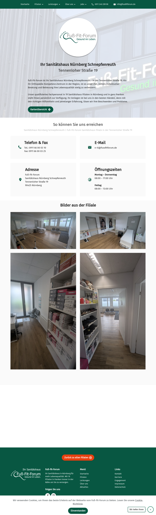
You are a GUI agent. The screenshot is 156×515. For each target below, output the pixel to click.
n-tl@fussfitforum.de (106, 147)
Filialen (83, 477)
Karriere (118, 477)
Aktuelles (84, 487)
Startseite (84, 474)
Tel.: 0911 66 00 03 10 (35, 147)
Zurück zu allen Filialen (78, 457)
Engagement (120, 480)
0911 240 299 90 (99, 4)
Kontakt (118, 474)
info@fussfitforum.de (124, 4)
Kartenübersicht (40, 109)
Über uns (84, 484)
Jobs (82, 4)
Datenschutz (120, 487)
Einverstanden (78, 510)
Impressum (120, 484)
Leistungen (85, 480)
